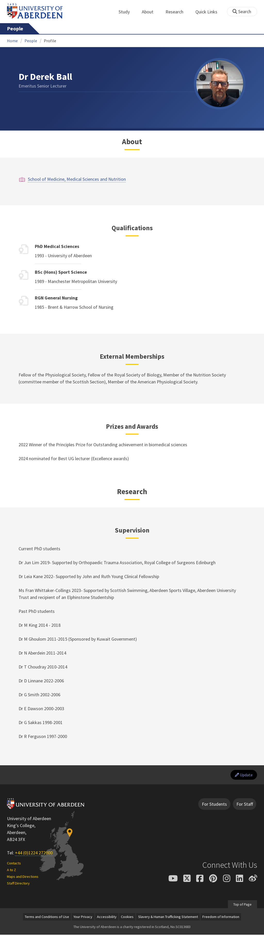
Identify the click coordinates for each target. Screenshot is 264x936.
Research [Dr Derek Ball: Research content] (132, 491)
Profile (50, 40)
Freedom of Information (220, 918)
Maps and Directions (22, 877)
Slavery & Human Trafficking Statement (168, 918)
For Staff (244, 805)
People (15, 28)
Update (242, 775)
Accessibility (107, 918)
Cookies (127, 918)
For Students (214, 805)
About (150, 12)
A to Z (11, 871)
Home (12, 40)
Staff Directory (18, 884)
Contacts (14, 864)
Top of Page (242, 905)
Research (177, 12)
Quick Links (209, 12)
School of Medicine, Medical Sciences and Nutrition (77, 179)
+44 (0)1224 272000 (34, 854)
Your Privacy (82, 918)
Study (127, 12)
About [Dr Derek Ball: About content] (132, 141)
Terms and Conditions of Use (47, 918)
